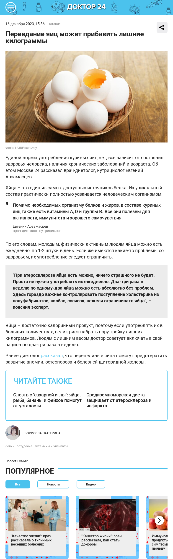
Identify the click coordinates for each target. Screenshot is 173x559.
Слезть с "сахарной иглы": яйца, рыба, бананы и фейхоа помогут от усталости (47, 400)
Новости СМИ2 (16, 461)
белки (9, 446)
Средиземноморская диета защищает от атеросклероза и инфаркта (118, 400)
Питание (54, 24)
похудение (24, 446)
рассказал (52, 355)
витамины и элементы (51, 446)
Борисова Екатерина (42, 433)
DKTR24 (86, 7)
